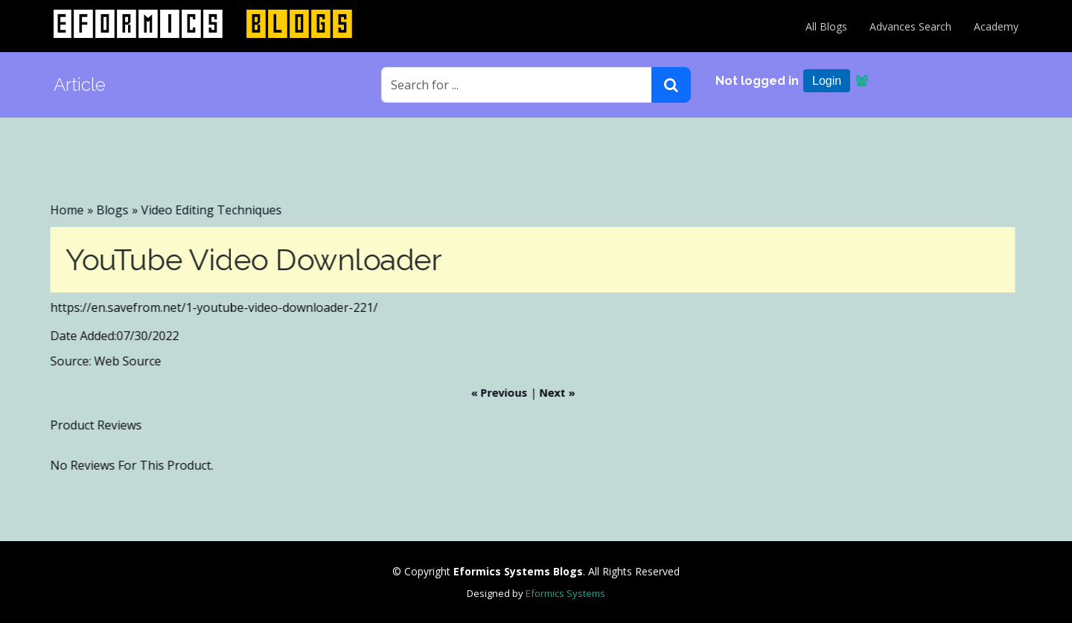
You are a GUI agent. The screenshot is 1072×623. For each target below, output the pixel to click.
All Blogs (826, 26)
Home (62, 210)
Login (826, 80)
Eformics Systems (565, 593)
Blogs (108, 210)
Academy (996, 26)
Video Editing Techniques (206, 210)
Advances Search (910, 26)
